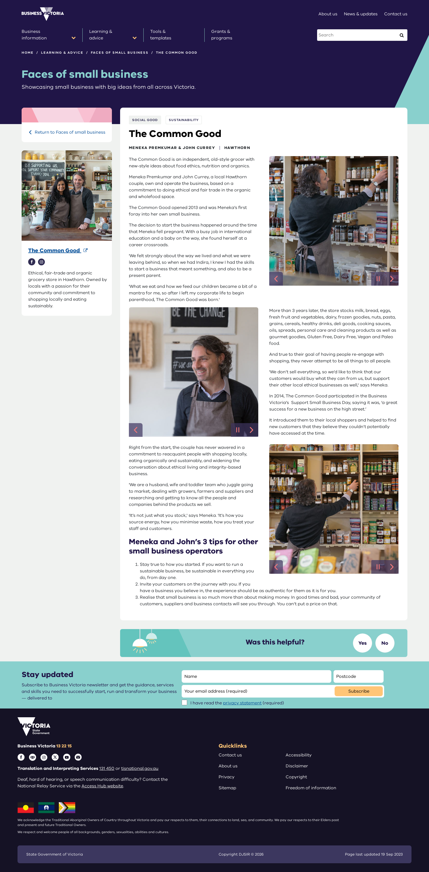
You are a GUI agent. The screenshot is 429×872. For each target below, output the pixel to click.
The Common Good (54, 250)
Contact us (230, 755)
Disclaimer (297, 766)
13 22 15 (64, 746)
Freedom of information (311, 788)
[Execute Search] (401, 35)
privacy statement (242, 703)
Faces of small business (120, 52)
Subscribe (358, 691)
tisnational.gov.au (139, 768)
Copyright (296, 777)
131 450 (106, 768)
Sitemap (227, 788)
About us (228, 766)
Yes (362, 643)
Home (28, 52)
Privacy (226, 777)
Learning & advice (62, 52)
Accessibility (299, 755)
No (384, 643)
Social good (145, 120)
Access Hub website (102, 786)
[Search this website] (357, 35)
